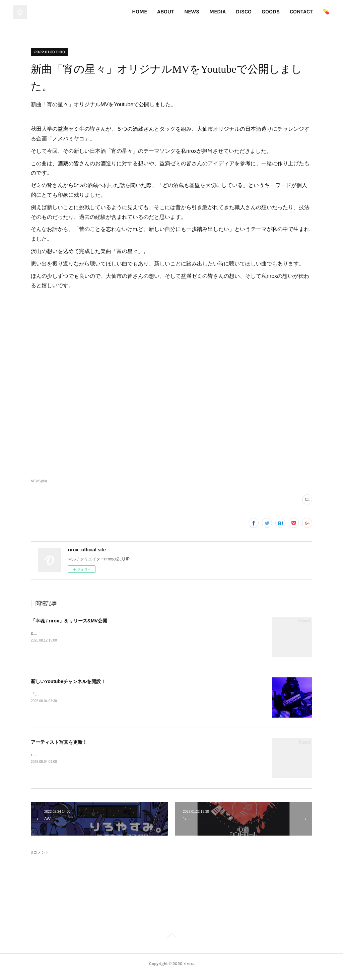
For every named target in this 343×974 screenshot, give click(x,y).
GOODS (271, 11)
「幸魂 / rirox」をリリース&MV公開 (69, 620)
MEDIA (217, 11)
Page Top (171, 936)
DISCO (244, 11)
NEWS (191, 11)
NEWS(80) (39, 481)
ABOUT (165, 11)
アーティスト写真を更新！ (59, 742)
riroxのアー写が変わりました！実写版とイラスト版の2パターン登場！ (94, 754)
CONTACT (301, 11)
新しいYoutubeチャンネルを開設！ (68, 681)
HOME (139, 11)
